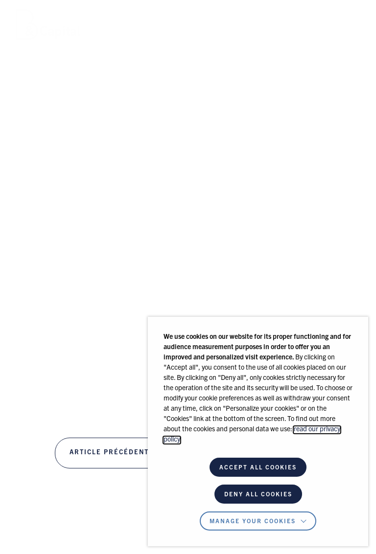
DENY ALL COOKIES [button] (258, 495)
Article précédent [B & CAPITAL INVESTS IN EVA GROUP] (109, 453)
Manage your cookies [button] (253, 522)
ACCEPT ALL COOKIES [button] (258, 468)
